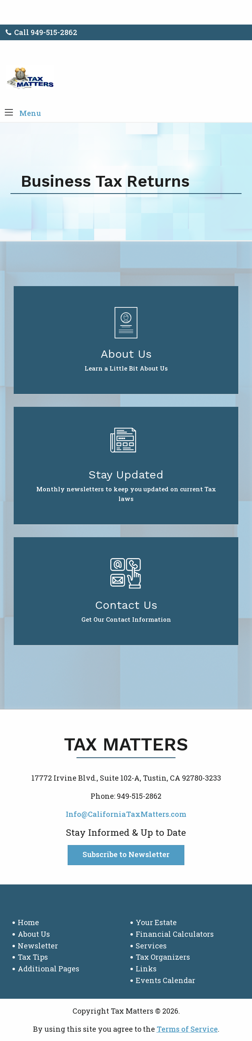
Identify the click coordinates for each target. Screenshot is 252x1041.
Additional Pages (48, 968)
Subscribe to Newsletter (126, 854)
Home (28, 922)
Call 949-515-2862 (41, 32)
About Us (34, 934)
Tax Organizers (163, 957)
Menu (30, 113)
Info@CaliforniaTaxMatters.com (126, 814)
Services (151, 945)
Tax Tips (33, 957)
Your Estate (156, 922)
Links (146, 968)
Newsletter (38, 945)
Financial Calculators (175, 934)
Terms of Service (187, 1029)
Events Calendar (165, 980)
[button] (9, 113)
